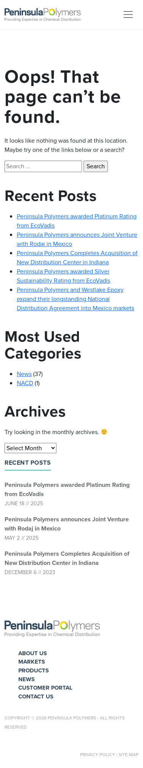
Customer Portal (45, 687)
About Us (32, 653)
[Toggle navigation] (128, 14)
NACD (25, 383)
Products (33, 670)
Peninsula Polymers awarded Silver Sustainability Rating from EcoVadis (63, 276)
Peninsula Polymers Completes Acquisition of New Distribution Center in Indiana (67, 558)
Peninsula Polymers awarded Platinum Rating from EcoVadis (67, 489)
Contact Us (35, 696)
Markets (31, 661)
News (24, 373)
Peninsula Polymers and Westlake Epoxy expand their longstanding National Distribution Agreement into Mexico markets (75, 298)
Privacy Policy (97, 754)
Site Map (128, 754)
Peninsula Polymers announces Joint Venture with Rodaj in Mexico (67, 524)
